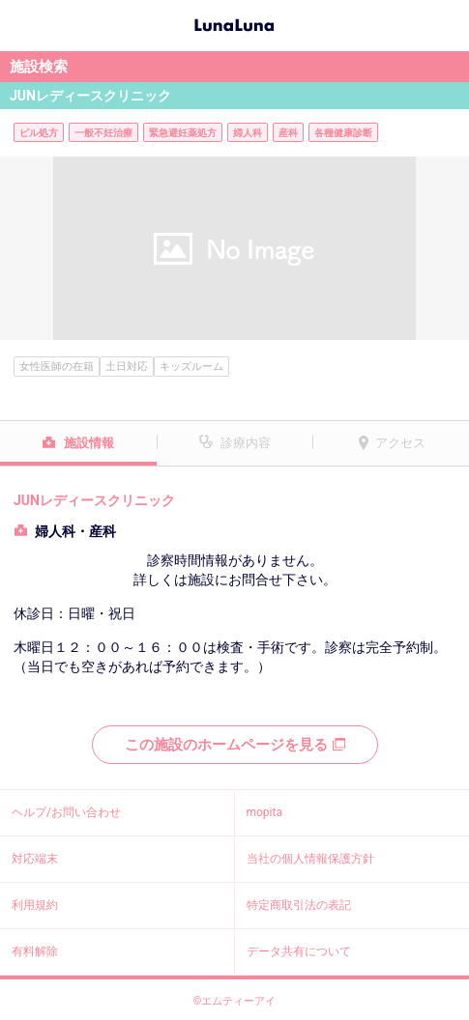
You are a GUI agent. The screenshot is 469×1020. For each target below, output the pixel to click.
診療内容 (245, 443)
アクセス (400, 443)
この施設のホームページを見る (235, 744)
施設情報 (89, 443)
